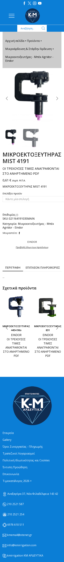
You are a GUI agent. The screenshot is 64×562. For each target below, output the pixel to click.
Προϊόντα (33, 41)
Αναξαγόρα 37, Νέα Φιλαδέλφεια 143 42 (30, 494)
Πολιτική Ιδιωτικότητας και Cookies (26, 460)
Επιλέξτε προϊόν (12, 193)
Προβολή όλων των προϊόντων (32, 247)
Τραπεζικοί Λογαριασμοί (19, 453)
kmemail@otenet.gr (19, 535)
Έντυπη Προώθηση (15, 467)
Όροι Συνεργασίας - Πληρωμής (23, 447)
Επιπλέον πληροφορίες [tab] (43, 268)
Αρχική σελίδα (14, 41)
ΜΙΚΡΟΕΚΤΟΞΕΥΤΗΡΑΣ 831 (47, 328)
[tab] (13, 267)
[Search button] (43, 28)
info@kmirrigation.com (21, 545)
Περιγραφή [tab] (12, 268)
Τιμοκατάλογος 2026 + (17, 481)
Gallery (7, 440)
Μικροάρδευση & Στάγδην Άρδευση (28, 49)
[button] (7, 98)
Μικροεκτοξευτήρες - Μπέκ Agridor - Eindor (29, 59)
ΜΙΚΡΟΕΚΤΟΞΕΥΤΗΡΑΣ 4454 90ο (16, 328)
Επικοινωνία (11, 474)
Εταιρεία (8, 433)
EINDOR (16, 335)
